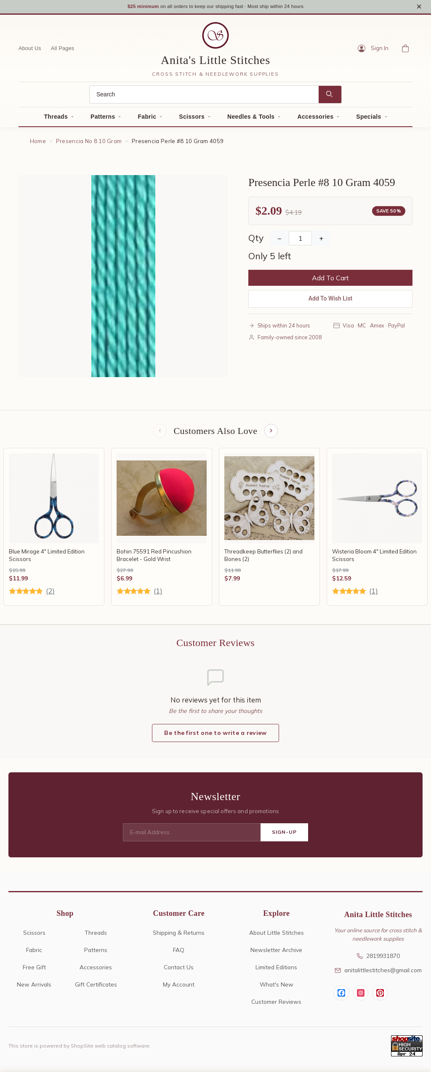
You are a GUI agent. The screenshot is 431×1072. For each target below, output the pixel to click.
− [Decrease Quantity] (279, 241)
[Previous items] (159, 434)
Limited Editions (276, 970)
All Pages (62, 51)
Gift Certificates (96, 988)
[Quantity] (300, 241)
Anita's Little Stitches (215, 62)
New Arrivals (34, 988)
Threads (56, 119)
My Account (178, 988)
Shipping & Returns (179, 936)
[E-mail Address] (192, 836)
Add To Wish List (331, 301)
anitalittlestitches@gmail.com (378, 974)
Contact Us (179, 970)
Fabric (147, 119)
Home (38, 144)
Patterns (102, 119)
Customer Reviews (276, 1005)
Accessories (315, 119)
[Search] (204, 97)
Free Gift (34, 970)
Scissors (192, 119)
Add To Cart (330, 281)
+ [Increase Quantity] (321, 241)
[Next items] (271, 434)
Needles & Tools (250, 119)
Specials (368, 119)
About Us (30, 51)
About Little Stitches (276, 936)
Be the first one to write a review (215, 737)
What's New (276, 988)
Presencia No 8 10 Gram (89, 144)
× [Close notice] (419, 8)
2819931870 (378, 959)
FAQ (178, 953)
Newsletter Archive (276, 953)
